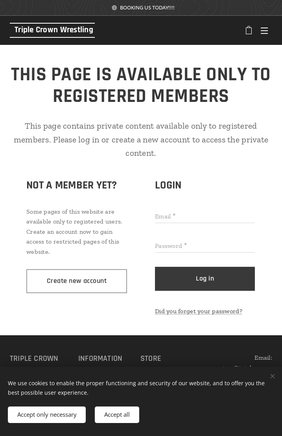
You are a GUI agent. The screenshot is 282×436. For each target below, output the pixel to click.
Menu (264, 30)
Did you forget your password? (198, 311)
